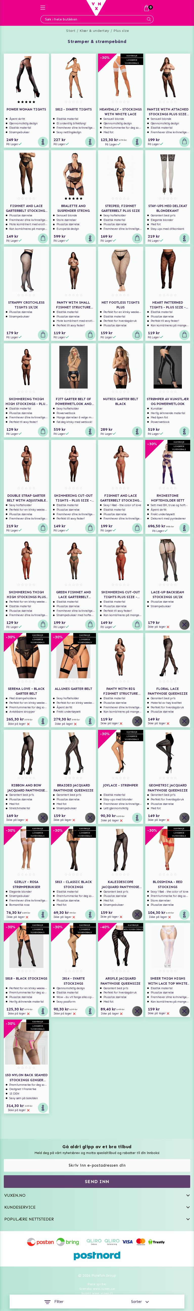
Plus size (121, 31)
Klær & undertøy (94, 31)
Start (71, 31)
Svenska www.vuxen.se (97, 1289)
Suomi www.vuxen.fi (97, 1293)
